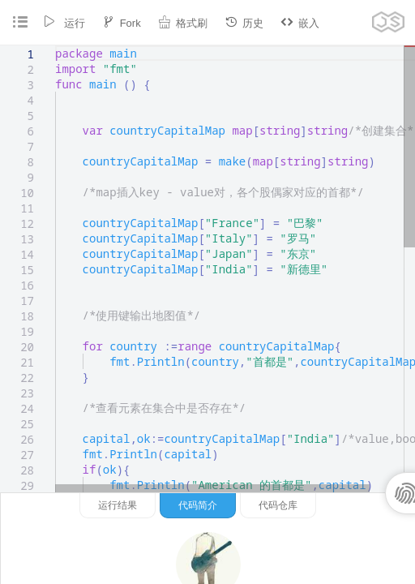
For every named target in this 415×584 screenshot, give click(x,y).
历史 (244, 22)
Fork (121, 22)
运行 (64, 22)
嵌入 (299, 22)
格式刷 (183, 22)
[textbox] (55, 45)
